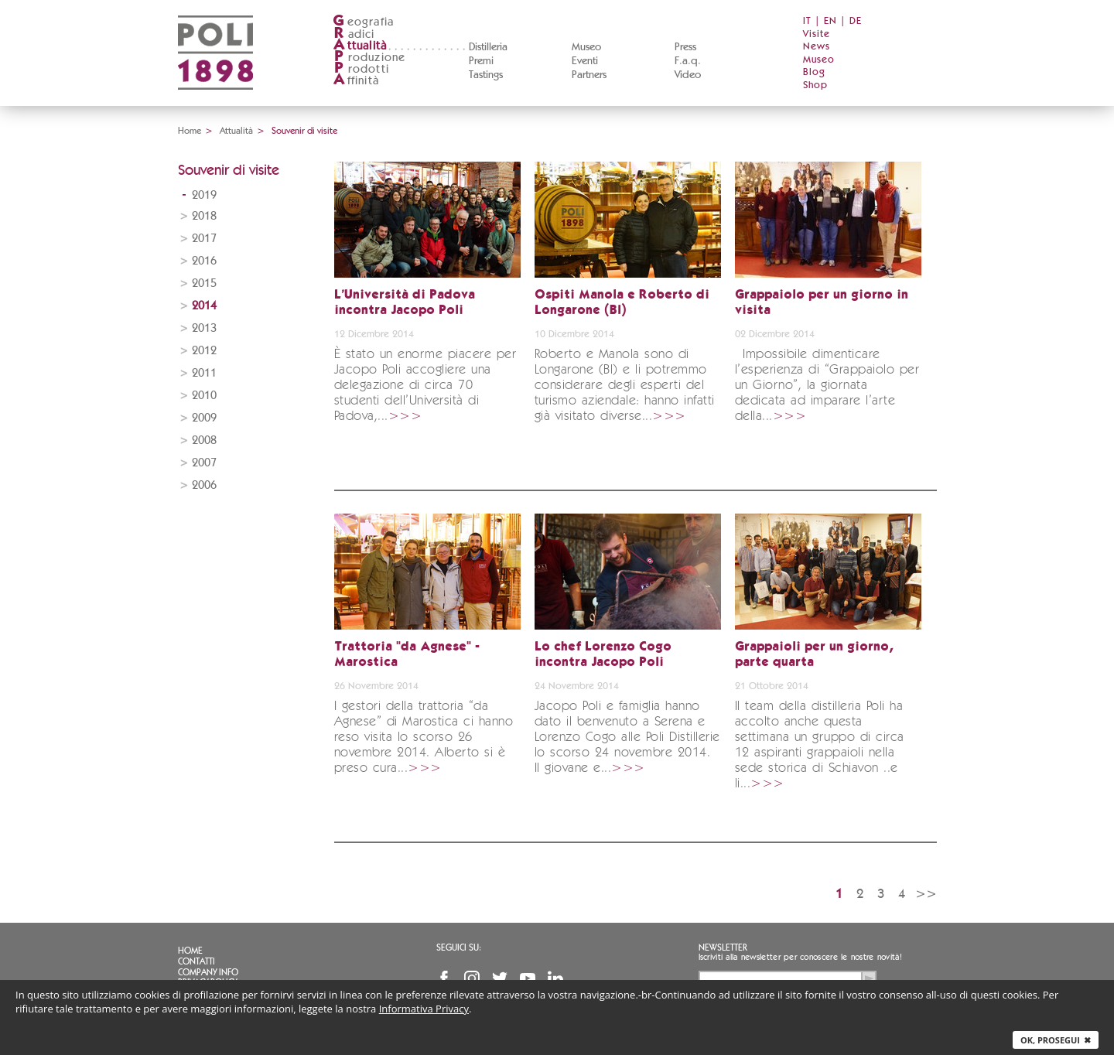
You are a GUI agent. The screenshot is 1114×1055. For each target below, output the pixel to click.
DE (855, 21)
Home (189, 130)
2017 (204, 238)
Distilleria (488, 47)
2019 (204, 195)
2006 (204, 485)
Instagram (472, 978)
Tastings (486, 75)
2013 (204, 328)
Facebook (444, 978)
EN (830, 21)
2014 (204, 306)
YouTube (527, 978)
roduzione (369, 57)
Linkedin (555, 978)
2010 (204, 395)
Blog (814, 72)
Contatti (196, 961)
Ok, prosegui (1055, 1040)
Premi (481, 61)
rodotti (361, 69)
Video (688, 75)
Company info (208, 972)
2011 (204, 373)
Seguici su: (458, 947)
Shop (815, 85)
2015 (204, 283)
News (816, 47)
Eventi (585, 61)
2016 (204, 261)
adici (354, 34)
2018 (204, 216)
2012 (204, 351)
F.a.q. (688, 61)
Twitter (499, 978)
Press (685, 47)
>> (926, 893)
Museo (586, 47)
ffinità (356, 81)
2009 (204, 418)
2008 (204, 440)
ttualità (360, 46)
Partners (589, 75)
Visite (816, 34)
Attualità (236, 130)
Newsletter (723, 947)
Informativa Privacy (424, 1009)
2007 (204, 463)
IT (807, 21)
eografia (364, 22)
